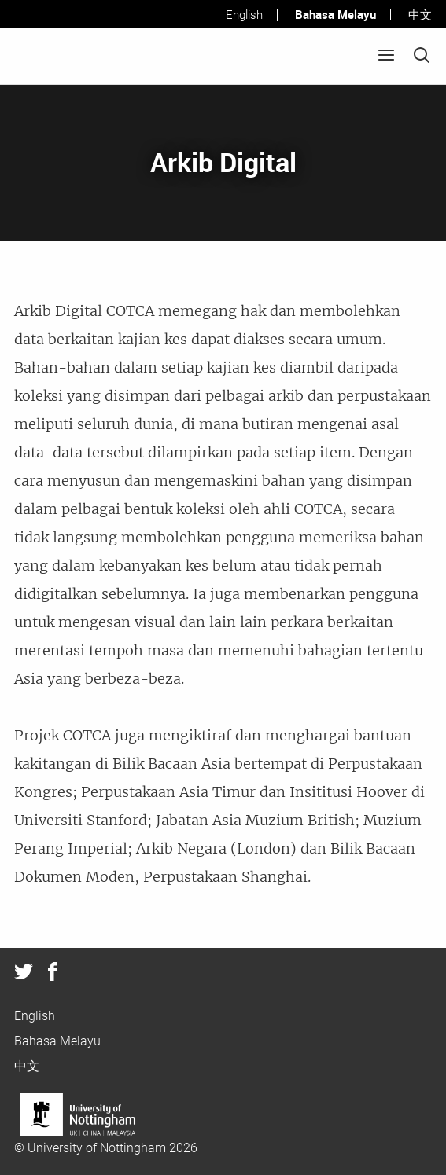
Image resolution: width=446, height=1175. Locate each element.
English (244, 15)
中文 (420, 15)
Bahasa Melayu (335, 14)
